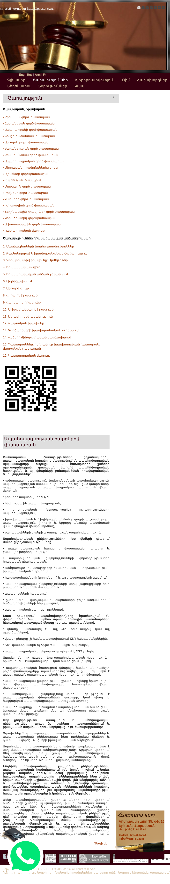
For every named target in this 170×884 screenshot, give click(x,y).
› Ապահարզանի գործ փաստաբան (30, 129)
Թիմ (126, 80)
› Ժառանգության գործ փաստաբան (31, 148)
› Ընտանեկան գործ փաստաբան (29, 123)
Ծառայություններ (50, 80)
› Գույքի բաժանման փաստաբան (29, 136)
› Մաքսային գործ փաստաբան (27, 186)
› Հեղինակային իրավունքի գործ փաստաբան (39, 211)
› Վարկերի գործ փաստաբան (26, 199)
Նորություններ (52, 86)
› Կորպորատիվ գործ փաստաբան (30, 218)
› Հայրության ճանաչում (22, 180)
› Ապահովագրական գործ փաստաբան (33, 161)
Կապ (79, 86)
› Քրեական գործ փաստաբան (26, 117)
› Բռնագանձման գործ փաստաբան (30, 155)
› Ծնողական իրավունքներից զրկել (30, 167)
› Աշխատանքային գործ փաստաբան (32, 224)
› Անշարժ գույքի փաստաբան (26, 142)
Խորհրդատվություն (95, 80)
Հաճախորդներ (152, 80)
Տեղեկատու (19, 86)
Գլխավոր (16, 80)
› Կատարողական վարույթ (24, 230)
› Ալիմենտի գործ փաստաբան (26, 174)
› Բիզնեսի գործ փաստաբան (25, 193)
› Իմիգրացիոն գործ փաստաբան (28, 205)
